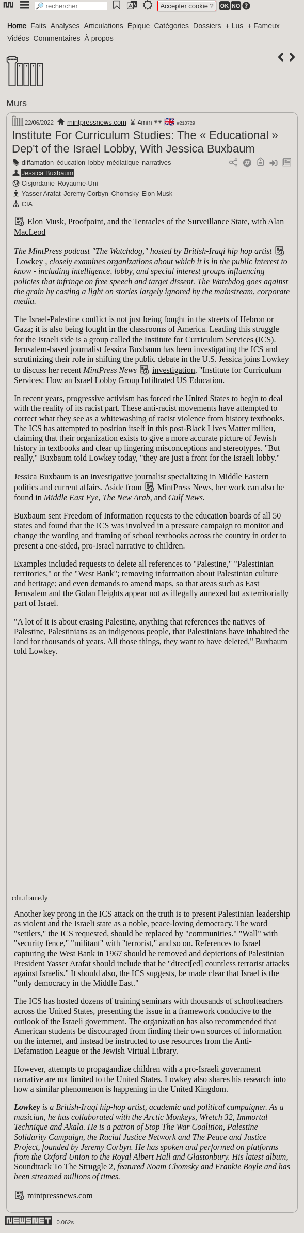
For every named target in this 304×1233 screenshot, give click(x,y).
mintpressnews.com (96, 122)
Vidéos (18, 38)
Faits (38, 26)
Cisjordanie (38, 183)
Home (16, 26)
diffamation (38, 162)
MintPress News (184, 487)
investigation (173, 370)
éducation (71, 162)
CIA (27, 204)
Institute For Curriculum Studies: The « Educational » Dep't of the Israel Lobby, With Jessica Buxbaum (145, 142)
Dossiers (207, 26)
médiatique (123, 162)
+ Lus (235, 26)
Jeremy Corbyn (85, 193)
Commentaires (57, 38)
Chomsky (125, 193)
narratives (156, 162)
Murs (16, 103)
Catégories (171, 26)
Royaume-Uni (77, 183)
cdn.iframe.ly (29, 898)
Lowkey (29, 261)
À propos (99, 38)
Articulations (103, 26)
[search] (70, 6)
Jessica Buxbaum (47, 173)
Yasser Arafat (41, 193)
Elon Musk (156, 193)
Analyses (65, 26)
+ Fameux (263, 26)
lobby (96, 162)
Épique (138, 26)
